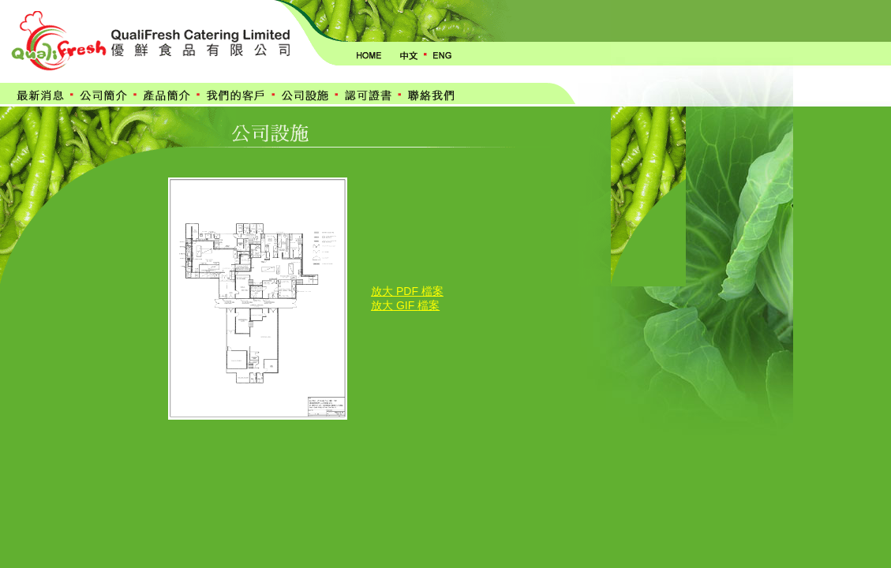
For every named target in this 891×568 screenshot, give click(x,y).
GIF (405, 305)
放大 (382, 305)
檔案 (428, 305)
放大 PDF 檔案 (407, 291)
